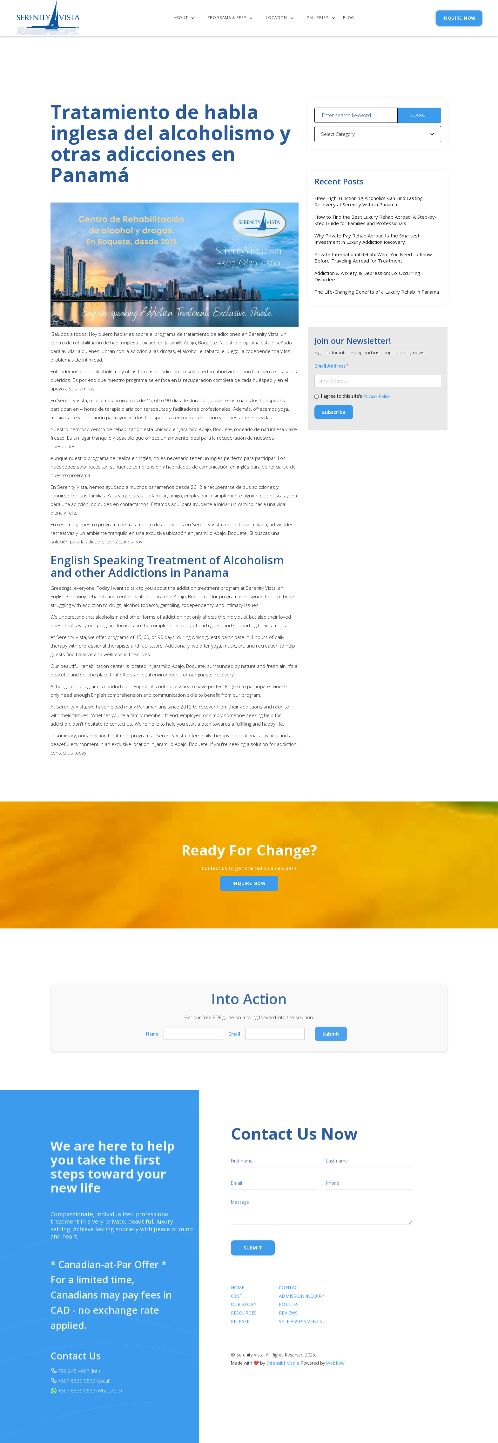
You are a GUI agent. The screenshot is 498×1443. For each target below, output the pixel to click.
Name (152, 1038)
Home (237, 1292)
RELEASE (240, 1327)
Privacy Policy (376, 397)
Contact (290, 1292)
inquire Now (249, 883)
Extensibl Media (282, 1368)
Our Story (243, 1310)
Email (234, 1038)
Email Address (331, 367)
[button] (186, 18)
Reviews (288, 1318)
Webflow (335, 1368)
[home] (48, 18)
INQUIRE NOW (459, 18)
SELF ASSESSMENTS (300, 1327)
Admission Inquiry (301, 1301)
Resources (244, 1318)
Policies (289, 1310)
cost (237, 1301)
